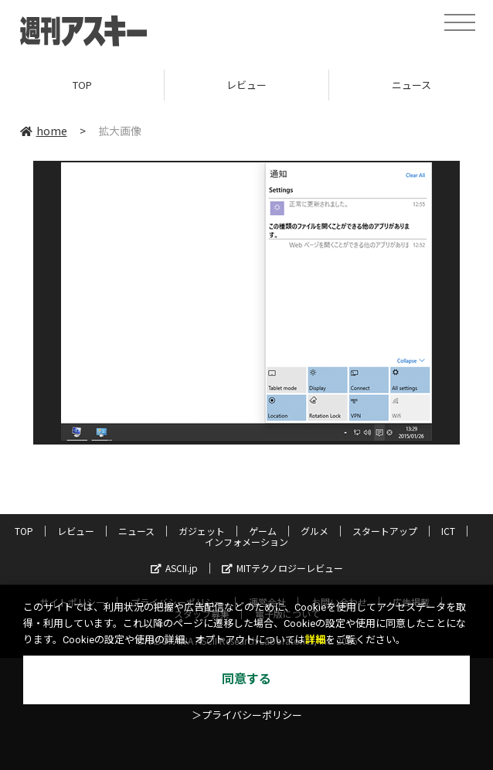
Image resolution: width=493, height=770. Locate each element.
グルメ (314, 530)
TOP (82, 84)
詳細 (315, 640)
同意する (246, 679)
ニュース (136, 530)
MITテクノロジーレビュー (282, 567)
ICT (448, 530)
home (43, 130)
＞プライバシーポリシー (247, 715)
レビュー (246, 84)
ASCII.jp (174, 567)
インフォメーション (246, 541)
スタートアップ (384, 530)
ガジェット (201, 530)
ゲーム (263, 530)
